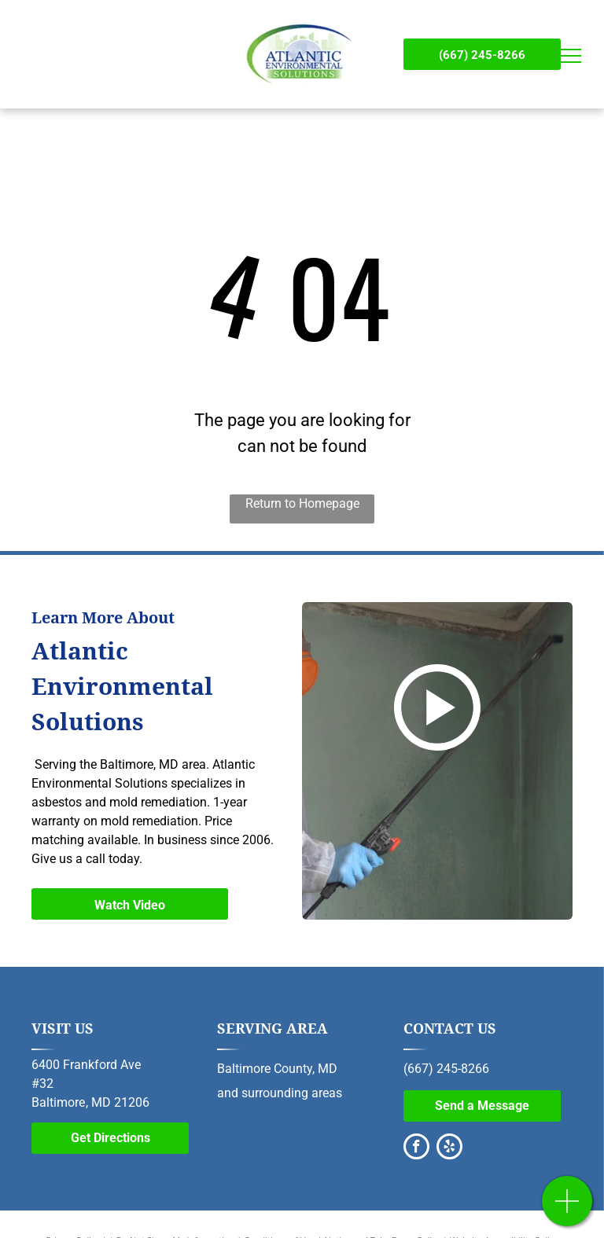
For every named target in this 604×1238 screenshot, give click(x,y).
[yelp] (449, 1148)
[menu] (569, 55)
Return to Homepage (302, 503)
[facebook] (416, 1148)
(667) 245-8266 (446, 1068)
